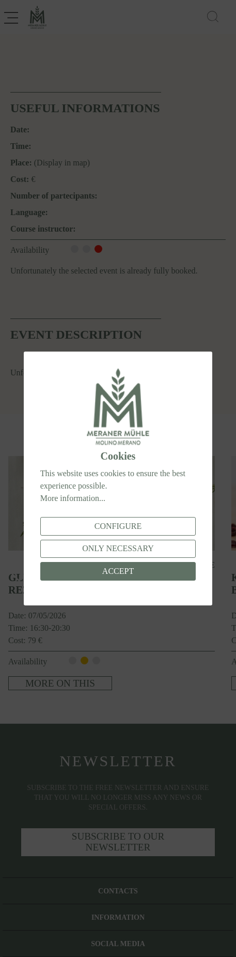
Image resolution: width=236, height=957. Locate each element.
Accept (118, 571)
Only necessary (118, 548)
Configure (118, 526)
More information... (72, 498)
